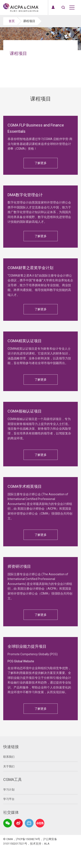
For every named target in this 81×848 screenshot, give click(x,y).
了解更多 (41, 163)
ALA (46, 843)
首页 (12, 21)
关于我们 (8, 766)
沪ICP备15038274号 (28, 839)
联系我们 (8, 756)
